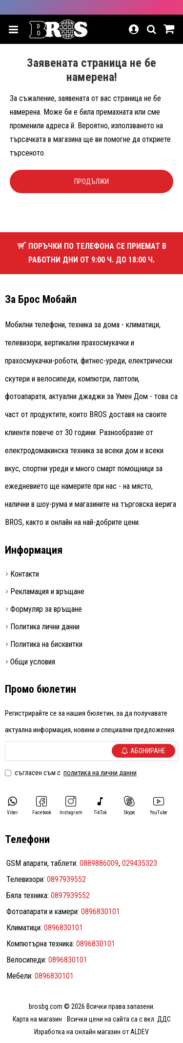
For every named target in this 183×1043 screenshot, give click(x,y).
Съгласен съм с (71, 773)
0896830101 (100, 911)
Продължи (91, 181)
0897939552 (66, 879)
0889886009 (99, 863)
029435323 (139, 863)
